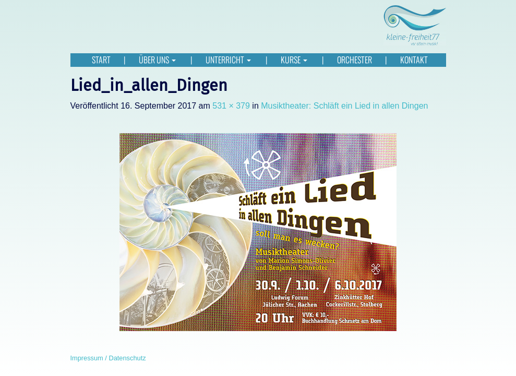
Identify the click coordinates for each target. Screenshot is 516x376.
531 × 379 (231, 105)
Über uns (158, 60)
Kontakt (414, 60)
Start (101, 60)
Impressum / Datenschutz (108, 358)
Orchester (354, 60)
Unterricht (229, 60)
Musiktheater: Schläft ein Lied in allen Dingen (344, 105)
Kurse (295, 60)
